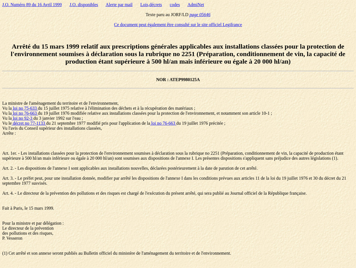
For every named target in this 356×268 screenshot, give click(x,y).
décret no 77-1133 (29, 123)
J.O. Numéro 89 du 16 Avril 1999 (32, 4)
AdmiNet (195, 4)
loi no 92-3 (22, 118)
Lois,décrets (151, 4)
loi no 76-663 (25, 113)
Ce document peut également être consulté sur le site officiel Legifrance (178, 24)
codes (175, 4)
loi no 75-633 (25, 108)
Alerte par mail (119, 4)
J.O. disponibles (84, 4)
